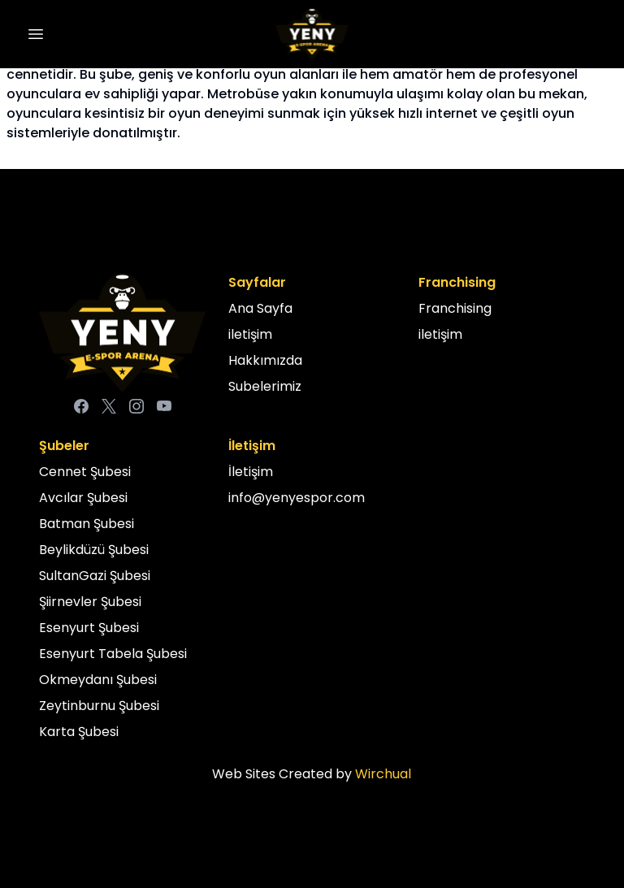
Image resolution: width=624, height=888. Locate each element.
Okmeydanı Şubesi (98, 679)
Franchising (455, 308)
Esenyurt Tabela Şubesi (113, 653)
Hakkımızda (265, 360)
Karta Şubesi (79, 731)
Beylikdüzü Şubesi (94, 549)
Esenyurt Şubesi (89, 627)
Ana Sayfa (260, 308)
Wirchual (383, 774)
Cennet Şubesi (85, 471)
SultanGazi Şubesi (94, 575)
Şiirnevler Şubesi (90, 601)
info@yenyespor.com (296, 497)
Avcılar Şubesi (83, 497)
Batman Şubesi (86, 523)
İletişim (250, 471)
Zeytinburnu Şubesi (99, 705)
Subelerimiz (264, 386)
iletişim (250, 334)
